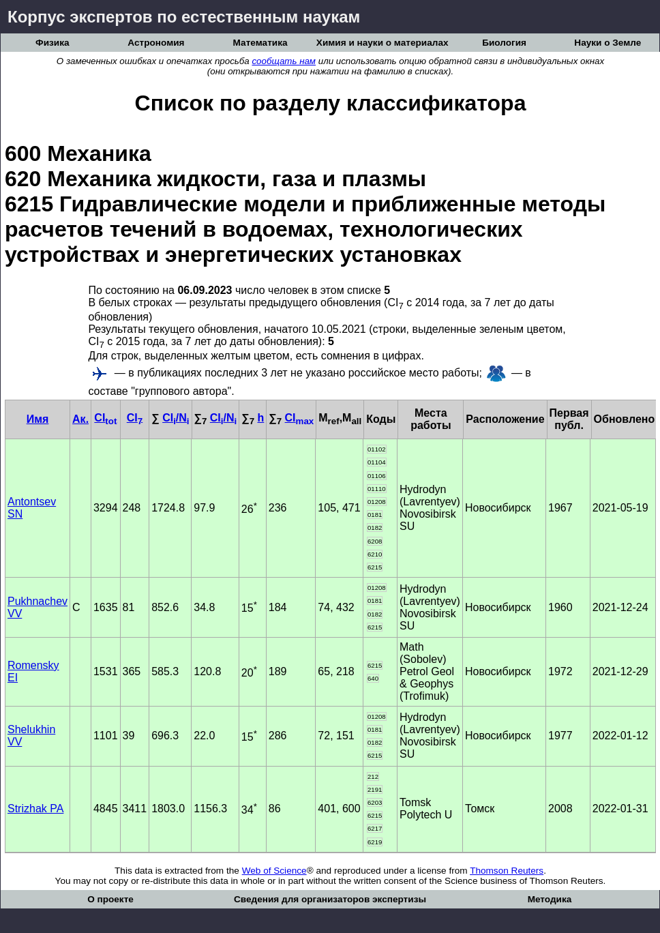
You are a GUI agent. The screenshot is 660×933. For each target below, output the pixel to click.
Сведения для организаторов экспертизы (330, 899)
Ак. (80, 419)
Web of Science (274, 870)
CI (105, 418)
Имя (38, 419)
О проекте (110, 899)
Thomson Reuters (506, 870)
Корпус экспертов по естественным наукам (183, 17)
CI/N (175, 418)
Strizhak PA (35, 808)
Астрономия (155, 43)
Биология (504, 43)
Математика (260, 43)
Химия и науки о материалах (382, 43)
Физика (52, 43)
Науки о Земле (607, 43)
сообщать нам (284, 61)
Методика (550, 899)
